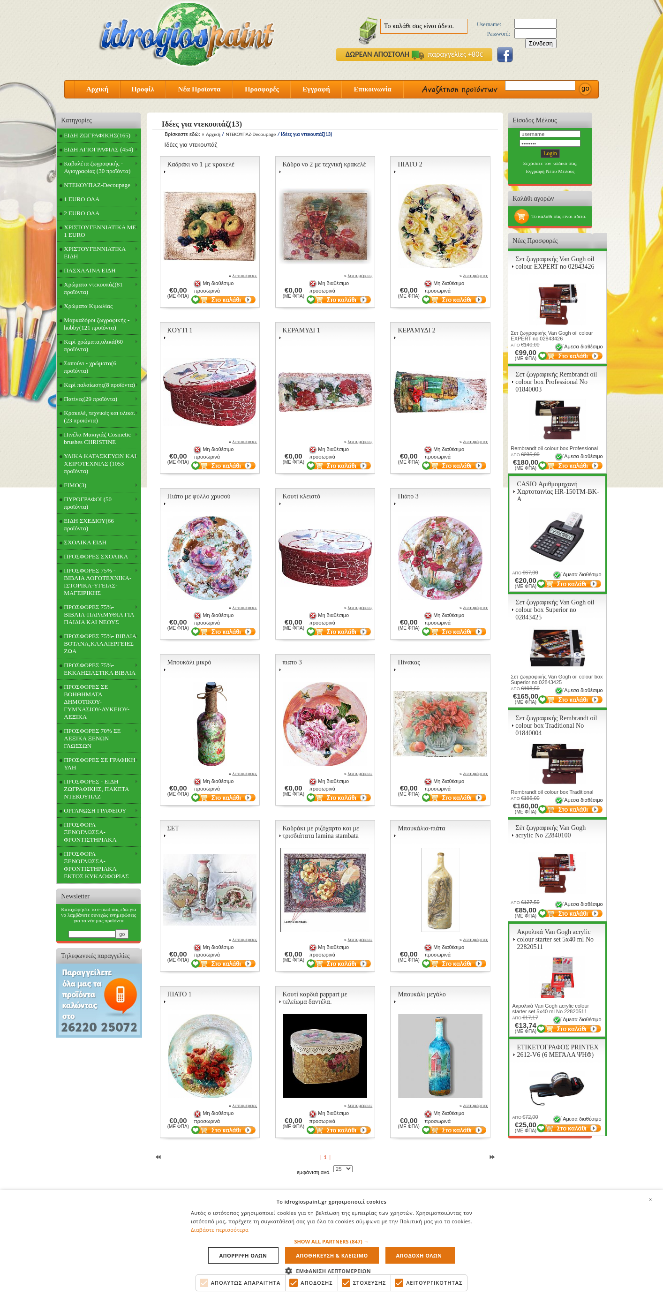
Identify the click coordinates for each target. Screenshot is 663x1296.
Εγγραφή (316, 89)
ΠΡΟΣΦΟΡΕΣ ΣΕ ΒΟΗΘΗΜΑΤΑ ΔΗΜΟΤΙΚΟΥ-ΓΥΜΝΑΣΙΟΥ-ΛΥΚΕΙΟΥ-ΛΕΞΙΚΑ (96, 701)
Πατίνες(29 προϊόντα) (90, 398)
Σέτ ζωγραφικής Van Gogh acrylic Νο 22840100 (550, 831)
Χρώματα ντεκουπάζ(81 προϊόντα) (93, 288)
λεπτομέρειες (245, 275)
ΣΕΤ (173, 828)
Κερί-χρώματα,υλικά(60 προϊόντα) (93, 345)
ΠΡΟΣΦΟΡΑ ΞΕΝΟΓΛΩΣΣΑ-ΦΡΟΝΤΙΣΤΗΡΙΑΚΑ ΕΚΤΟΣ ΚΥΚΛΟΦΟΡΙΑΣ (96, 865)
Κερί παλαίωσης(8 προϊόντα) (99, 384)
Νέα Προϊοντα (199, 89)
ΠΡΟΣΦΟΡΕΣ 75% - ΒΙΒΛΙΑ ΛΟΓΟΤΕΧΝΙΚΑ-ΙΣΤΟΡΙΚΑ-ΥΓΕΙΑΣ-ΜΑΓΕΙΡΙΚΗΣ (97, 581)
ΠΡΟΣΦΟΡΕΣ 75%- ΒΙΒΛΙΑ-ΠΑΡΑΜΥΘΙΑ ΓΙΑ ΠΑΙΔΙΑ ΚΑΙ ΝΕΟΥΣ (99, 614)
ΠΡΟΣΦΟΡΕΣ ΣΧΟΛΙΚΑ (96, 556)
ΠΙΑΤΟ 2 (410, 164)
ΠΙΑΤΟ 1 (179, 994)
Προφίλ (142, 89)
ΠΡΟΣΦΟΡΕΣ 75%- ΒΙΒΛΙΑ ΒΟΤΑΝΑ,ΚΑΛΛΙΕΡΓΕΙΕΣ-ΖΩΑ (100, 644)
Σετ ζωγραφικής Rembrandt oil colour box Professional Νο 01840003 (556, 382)
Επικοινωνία (372, 89)
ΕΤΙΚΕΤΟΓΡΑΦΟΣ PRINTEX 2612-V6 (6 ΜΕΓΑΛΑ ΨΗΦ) (557, 1051)
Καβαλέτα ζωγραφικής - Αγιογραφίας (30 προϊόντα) (97, 167)
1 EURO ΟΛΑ (81, 199)
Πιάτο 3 (408, 496)
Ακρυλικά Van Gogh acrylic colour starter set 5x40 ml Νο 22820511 (555, 939)
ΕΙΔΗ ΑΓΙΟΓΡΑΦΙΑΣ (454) (98, 149)
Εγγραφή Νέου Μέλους (550, 171)
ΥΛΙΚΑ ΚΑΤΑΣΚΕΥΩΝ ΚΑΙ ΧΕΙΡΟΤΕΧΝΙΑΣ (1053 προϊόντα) (100, 463)
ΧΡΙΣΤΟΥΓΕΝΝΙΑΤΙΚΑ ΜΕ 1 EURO (100, 231)
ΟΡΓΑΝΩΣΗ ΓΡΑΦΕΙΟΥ (95, 810)
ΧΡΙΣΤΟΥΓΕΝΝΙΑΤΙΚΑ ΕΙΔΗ (95, 252)
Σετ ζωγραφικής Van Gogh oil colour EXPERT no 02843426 (554, 263)
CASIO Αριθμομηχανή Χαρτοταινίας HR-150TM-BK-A (558, 492)
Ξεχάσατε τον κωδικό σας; (550, 163)
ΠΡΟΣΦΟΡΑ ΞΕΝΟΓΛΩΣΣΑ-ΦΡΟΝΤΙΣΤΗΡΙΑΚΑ (90, 832)
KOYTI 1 (180, 330)
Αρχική (97, 89)
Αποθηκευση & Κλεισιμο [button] (332, 1255)
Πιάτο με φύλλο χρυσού (199, 496)
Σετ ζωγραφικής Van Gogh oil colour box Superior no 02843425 (554, 610)
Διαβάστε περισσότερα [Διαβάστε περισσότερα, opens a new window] (220, 1229)
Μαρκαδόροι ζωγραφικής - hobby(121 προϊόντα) (96, 323)
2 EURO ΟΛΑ (81, 213)
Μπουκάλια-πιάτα (421, 828)
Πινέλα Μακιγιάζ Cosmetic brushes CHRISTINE (97, 438)
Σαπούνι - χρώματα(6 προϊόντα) (90, 367)
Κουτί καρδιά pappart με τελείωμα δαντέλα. (315, 998)
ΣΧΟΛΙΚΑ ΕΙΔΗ (85, 542)
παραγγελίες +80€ (447, 54)
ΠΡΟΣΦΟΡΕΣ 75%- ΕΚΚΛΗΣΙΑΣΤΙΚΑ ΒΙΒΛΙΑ (100, 669)
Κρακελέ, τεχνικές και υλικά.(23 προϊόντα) (99, 416)
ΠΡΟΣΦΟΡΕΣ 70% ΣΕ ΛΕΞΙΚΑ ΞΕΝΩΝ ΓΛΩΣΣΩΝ (92, 738)
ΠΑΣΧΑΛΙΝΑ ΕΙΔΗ (89, 270)
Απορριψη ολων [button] (243, 1255)
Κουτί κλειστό (302, 496)
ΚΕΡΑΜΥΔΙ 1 (301, 330)
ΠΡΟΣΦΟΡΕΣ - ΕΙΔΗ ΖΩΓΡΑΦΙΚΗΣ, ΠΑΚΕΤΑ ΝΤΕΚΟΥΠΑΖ (96, 789)
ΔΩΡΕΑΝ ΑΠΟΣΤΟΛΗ (377, 54)
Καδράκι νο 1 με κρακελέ (200, 164)
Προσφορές (262, 89)
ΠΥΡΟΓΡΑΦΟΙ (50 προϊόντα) (88, 503)
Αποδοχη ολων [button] (418, 1255)
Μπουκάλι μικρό (189, 662)
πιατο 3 (292, 662)
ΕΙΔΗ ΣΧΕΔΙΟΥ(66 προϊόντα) (88, 524)
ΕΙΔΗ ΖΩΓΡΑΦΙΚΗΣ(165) (97, 135)
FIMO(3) (75, 485)
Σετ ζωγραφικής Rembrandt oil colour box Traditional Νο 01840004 (556, 726)
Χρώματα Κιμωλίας (88, 305)
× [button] (650, 1199)
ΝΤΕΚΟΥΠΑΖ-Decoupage (97, 184)
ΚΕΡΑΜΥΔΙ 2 (416, 330)
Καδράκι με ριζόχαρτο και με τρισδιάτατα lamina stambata (321, 832)
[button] (331, 1241)
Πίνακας (409, 662)
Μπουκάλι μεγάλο (421, 994)
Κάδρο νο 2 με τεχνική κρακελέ (324, 164)
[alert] (331, 1243)
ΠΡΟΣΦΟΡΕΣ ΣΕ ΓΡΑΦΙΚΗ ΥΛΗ (99, 763)
